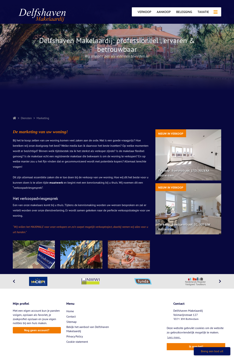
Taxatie (203, 12)
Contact (71, 316)
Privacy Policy (74, 336)
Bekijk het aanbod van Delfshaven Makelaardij (87, 329)
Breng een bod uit (212, 351)
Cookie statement (77, 341)
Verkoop (144, 12)
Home (70, 311)
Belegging (184, 12)
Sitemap (71, 322)
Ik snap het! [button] (196, 346)
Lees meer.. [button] (174, 337)
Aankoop (164, 12)
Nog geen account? (36, 330)
